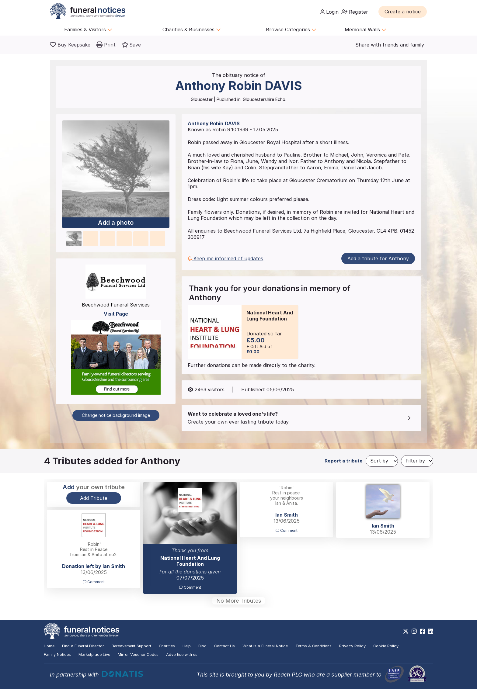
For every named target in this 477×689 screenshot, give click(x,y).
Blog (202, 646)
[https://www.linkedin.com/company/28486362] (430, 631)
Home (49, 646)
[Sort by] (382, 461)
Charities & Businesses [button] (191, 29)
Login (329, 12)
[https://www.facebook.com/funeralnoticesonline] (422, 631)
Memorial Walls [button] (365, 29)
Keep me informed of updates (225, 258)
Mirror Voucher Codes (138, 654)
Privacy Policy (352, 646)
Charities (167, 646)
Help (187, 646)
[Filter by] (417, 461)
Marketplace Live (94, 654)
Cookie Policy (386, 646)
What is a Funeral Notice (265, 646)
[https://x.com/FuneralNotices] (406, 631)
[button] (402, 11)
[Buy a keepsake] (70, 45)
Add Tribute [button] (93, 498)
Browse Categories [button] (291, 29)
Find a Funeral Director (83, 646)
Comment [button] (190, 587)
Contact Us (224, 646)
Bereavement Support (131, 646)
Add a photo (116, 223)
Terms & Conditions (313, 646)
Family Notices (57, 654)
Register (354, 12)
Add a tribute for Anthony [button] (378, 258)
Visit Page (116, 314)
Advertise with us (181, 654)
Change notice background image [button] (116, 415)
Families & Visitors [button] (88, 29)
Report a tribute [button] (344, 461)
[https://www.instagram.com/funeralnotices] (414, 631)
